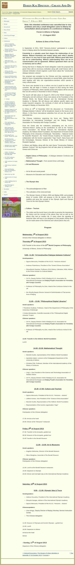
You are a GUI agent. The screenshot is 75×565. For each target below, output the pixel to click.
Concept (46, 555)
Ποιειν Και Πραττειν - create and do (47, 5)
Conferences (16, 12)
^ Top (71, 553)
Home (10, 12)
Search (50, 12)
